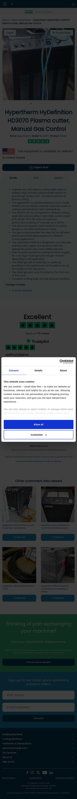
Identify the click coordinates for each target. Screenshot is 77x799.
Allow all (38, 424)
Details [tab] (39, 370)
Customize (38, 434)
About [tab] (63, 370)
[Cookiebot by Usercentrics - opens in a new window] (59, 362)
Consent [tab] (13, 370)
